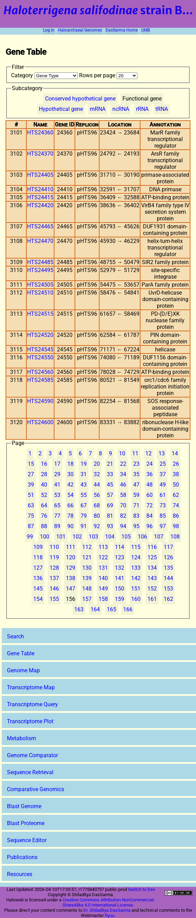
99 (30, 536)
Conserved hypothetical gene (80, 98)
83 (136, 516)
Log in (48, 30)
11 (135, 453)
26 (176, 464)
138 (70, 578)
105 (126, 536)
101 (61, 536)
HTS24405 (40, 175)
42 (70, 484)
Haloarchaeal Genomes (80, 30)
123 (119, 557)
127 (38, 568)
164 (95, 609)
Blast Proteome (25, 823)
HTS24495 (40, 270)
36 (149, 474)
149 (103, 588)
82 (123, 516)
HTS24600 (40, 422)
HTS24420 (40, 205)
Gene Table (20, 653)
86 (176, 516)
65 (57, 505)
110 (54, 547)
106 (142, 536)
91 (83, 526)
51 (31, 495)
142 (135, 578)
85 (163, 516)
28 (44, 474)
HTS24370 (40, 153)
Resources (19, 874)
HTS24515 (40, 314)
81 (110, 516)
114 (119, 547)
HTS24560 (40, 372)
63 (31, 505)
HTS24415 (40, 197)
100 (44, 536)
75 (31, 516)
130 (87, 568)
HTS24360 (40, 132)
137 (54, 578)
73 (163, 505)
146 (54, 588)
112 (87, 547)
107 (158, 536)
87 (31, 526)
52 (44, 495)
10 (122, 453)
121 (87, 557)
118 (38, 557)
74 (176, 505)
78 (70, 516)
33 (110, 474)
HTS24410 (40, 189)
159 (119, 599)
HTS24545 (40, 349)
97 (163, 526)
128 (54, 568)
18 (70, 464)
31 (83, 474)
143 (152, 578)
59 (136, 495)
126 (168, 557)
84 (149, 516)
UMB (145, 30)
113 (103, 547)
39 (31, 484)
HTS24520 (40, 335)
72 (149, 505)
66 (70, 505)
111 (70, 547)
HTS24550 (40, 357)
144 (168, 578)
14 (175, 453)
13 (162, 453)
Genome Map (23, 670)
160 (135, 599)
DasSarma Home (121, 30)
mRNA (97, 109)
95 (136, 526)
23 (136, 464)
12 (148, 453)
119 (54, 557)
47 (136, 484)
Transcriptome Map (31, 687)
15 (31, 464)
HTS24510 (40, 292)
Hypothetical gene (61, 109)
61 (163, 495)
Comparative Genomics (35, 789)
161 (152, 599)
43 (83, 484)
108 (175, 536)
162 (168, 599)
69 (110, 505)
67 (83, 505)
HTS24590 (40, 401)
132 (119, 568)
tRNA (161, 109)
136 (38, 578)
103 (93, 536)
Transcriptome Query (32, 704)
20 (97, 464)
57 (110, 495)
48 (149, 484)
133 (135, 568)
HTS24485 (40, 262)
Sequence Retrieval (30, 772)
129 (70, 568)
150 (119, 588)
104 (109, 536)
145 (38, 588)
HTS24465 (40, 226)
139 (87, 578)
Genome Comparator (32, 755)
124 (135, 557)
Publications (22, 857)
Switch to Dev (141, 889)
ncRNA (120, 109)
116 (152, 547)
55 (83, 495)
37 (163, 474)
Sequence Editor (26, 840)
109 (38, 547)
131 (103, 568)
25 (163, 464)
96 (149, 526)
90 (70, 526)
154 (38, 599)
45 (110, 484)
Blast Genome (24, 806)
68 (97, 505)
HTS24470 (40, 241)
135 (168, 568)
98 (176, 526)
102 (77, 536)
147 (70, 588)
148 (87, 588)
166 (128, 609)
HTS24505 (40, 284)
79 (83, 516)
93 (110, 526)
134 (152, 568)
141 (119, 578)
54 (70, 495)
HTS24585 (40, 380)
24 (149, 464)
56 (97, 495)
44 (97, 484)
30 (70, 474)
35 (136, 474)
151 (135, 588)
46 (123, 484)
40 (44, 484)
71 (136, 505)
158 (103, 599)
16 (44, 464)
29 (57, 474)
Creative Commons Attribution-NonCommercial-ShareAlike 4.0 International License (108, 902)
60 (149, 495)
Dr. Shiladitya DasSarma (106, 910)
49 (163, 484)
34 (123, 474)
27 (31, 474)
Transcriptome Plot (30, 721)
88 (44, 526)
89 (57, 526)
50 (176, 484)
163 (79, 609)
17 (57, 464)
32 (97, 474)
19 (83, 464)
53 (57, 495)
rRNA (142, 109)
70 (123, 505)
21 (110, 464)
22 (123, 464)
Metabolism (21, 738)
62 (176, 495)
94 (123, 526)
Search (15, 636)
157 (87, 599)
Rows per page (108, 75)
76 (44, 516)
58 (123, 495)
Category (45, 75)
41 (57, 484)
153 (168, 588)
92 (97, 526)
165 (111, 609)
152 (152, 588)
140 (103, 578)
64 (44, 505)
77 (57, 516)
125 (152, 557)
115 (135, 547)
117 (168, 547)
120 (70, 557)
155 (54, 599)
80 (97, 516)
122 (103, 557)
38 (176, 474)
